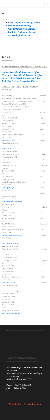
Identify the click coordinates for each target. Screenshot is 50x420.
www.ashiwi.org (7, 148)
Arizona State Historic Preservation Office (20, 72)
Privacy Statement (32, 403)
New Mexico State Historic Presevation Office (22, 75)
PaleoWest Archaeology (19, 25)
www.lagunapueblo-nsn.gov (11, 313)
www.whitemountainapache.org (12, 202)
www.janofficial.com (8, 283)
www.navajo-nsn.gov (9, 140)
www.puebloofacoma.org (11, 243)
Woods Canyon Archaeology (21, 29)
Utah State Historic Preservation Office (19, 81)
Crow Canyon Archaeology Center (24, 22)
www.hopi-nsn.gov (8, 188)
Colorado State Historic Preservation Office (21, 78)
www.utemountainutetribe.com (12, 235)
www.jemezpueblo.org (10, 291)
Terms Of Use (15, 403)
